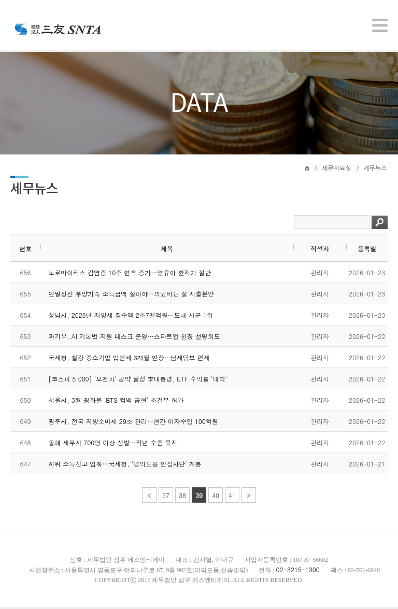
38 (182, 497)
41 (232, 497)
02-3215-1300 (298, 571)
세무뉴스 (375, 169)
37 (165, 497)
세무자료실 (336, 169)
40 (215, 497)
